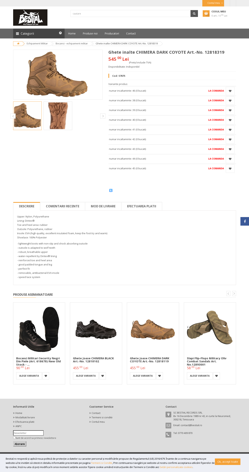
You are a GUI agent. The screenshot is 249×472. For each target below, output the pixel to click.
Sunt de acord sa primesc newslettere (36, 438)
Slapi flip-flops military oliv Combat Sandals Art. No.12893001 (207, 361)
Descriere (26, 206)
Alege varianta (29, 375)
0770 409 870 (185, 433)
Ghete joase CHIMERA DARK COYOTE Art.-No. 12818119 (149, 359)
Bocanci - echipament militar (72, 43)
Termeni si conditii (102, 417)
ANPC (18, 426)
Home (18, 413)
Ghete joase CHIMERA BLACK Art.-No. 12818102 (93, 359)
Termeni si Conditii (101, 463)
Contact (96, 413)
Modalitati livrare (25, 417)
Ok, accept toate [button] (227, 461)
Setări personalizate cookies (176, 467)
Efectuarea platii (141, 206)
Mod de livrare (103, 206)
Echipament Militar (37, 43)
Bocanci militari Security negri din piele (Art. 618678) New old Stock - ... (38, 361)
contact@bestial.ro (191, 425)
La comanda (216, 90)
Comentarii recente (62, 206)
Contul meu (98, 421)
